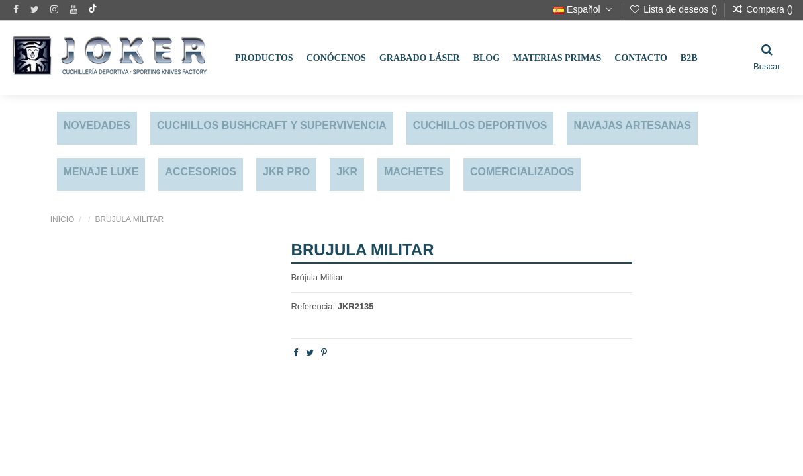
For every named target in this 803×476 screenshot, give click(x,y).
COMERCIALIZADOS (522, 171)
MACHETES (414, 171)
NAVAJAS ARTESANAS (632, 125)
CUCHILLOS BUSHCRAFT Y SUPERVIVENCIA (272, 125)
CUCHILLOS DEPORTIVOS (480, 125)
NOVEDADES (97, 125)
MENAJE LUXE (101, 171)
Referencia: (313, 306)
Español (583, 9)
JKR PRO (286, 171)
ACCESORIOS (200, 171)
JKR (346, 171)
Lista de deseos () (674, 9)
